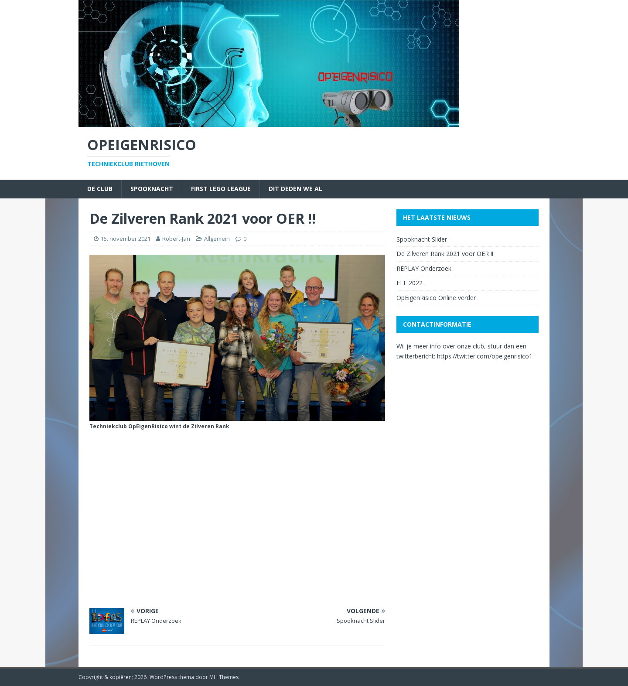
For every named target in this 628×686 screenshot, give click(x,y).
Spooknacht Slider (421, 239)
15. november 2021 (125, 238)
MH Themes (224, 677)
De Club (100, 188)
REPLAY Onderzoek (423, 268)
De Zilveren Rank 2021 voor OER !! (444, 253)
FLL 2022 (409, 283)
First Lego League (221, 188)
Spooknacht (151, 188)
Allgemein (217, 238)
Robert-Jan (176, 238)
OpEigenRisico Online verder (436, 298)
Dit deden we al (295, 188)
